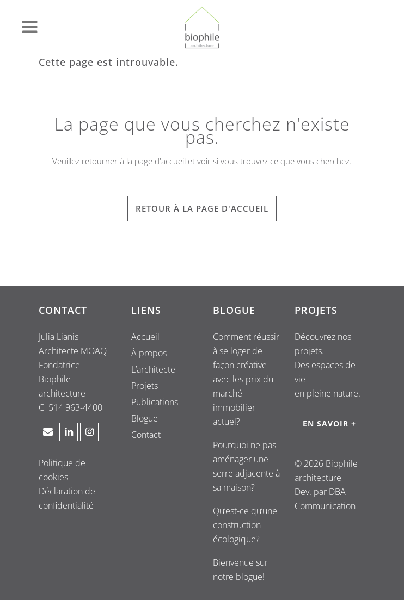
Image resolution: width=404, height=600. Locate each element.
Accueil (145, 337)
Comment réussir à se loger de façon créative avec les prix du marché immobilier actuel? (246, 379)
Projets (144, 386)
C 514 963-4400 (70, 407)
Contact (146, 435)
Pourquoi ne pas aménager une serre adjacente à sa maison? (246, 466)
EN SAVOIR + (329, 423)
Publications (154, 402)
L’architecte (153, 369)
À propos (149, 353)
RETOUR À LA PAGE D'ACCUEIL (202, 208)
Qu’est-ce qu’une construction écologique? (245, 525)
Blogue (144, 418)
